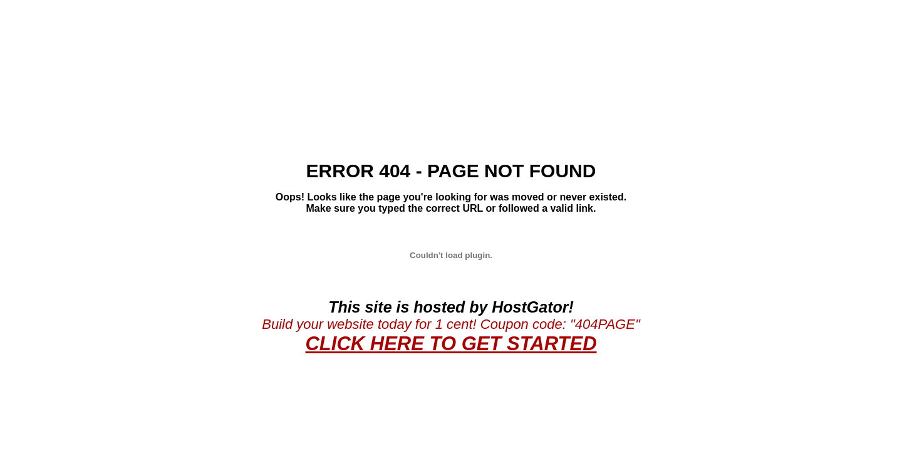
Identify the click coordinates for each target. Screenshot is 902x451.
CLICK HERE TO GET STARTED (450, 344)
